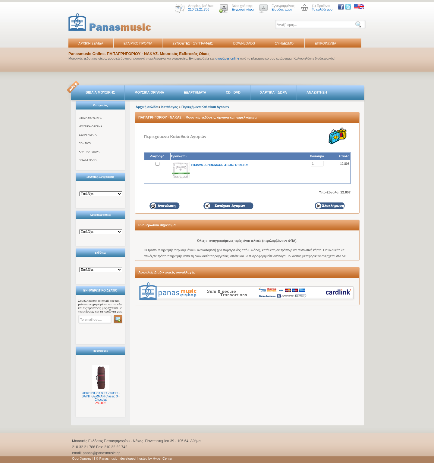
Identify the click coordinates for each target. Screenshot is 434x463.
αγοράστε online (227, 58)
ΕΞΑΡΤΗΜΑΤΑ (195, 92)
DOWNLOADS (244, 43)
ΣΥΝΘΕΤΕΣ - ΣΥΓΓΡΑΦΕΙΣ (192, 43)
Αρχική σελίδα (147, 107)
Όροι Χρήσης (81, 458)
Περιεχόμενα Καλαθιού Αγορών (205, 107)
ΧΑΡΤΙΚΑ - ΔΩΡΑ (273, 92)
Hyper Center (162, 458)
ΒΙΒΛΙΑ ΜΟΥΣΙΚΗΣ (100, 92)
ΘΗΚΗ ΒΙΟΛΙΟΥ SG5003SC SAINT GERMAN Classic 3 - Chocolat (100, 396)
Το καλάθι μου (322, 9)
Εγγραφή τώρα (243, 9)
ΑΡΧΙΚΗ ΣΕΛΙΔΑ (90, 43)
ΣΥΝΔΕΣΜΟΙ (284, 43)
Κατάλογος (169, 107)
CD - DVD (233, 92)
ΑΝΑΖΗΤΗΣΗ (317, 92)
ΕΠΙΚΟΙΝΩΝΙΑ (325, 43)
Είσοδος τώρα (282, 9)
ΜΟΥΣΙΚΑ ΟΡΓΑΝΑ (149, 92)
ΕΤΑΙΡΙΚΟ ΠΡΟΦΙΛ (138, 43)
